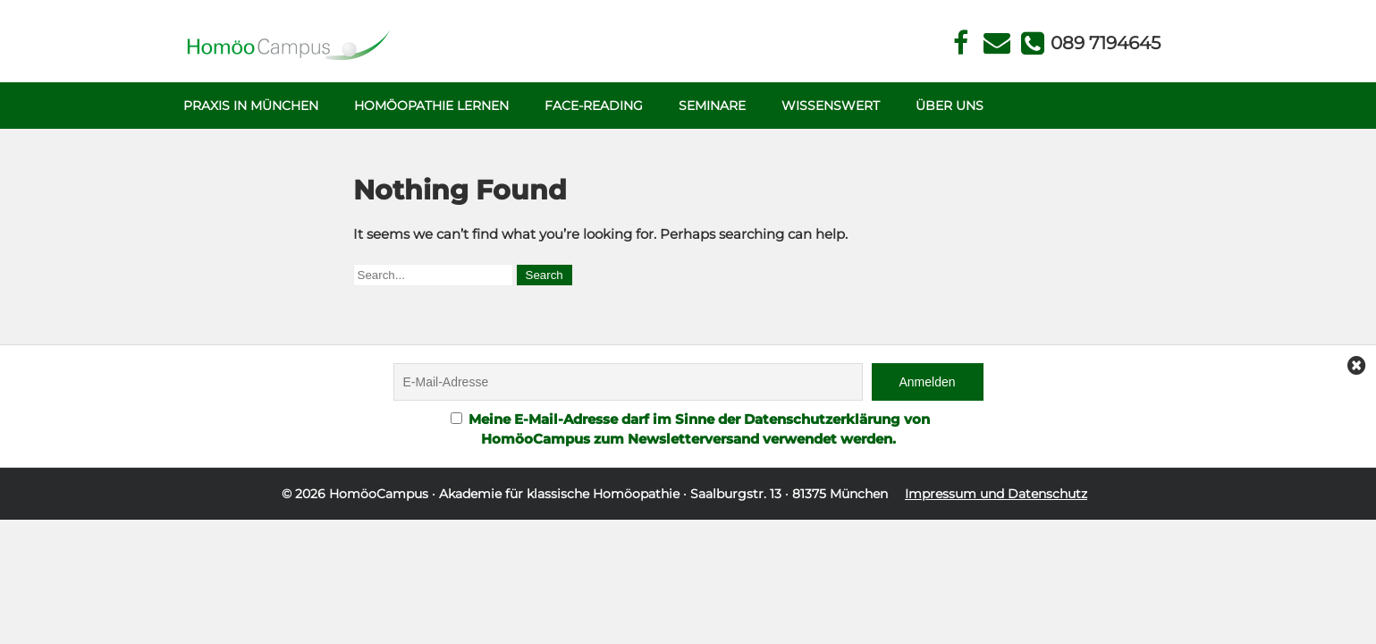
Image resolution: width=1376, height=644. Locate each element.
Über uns (949, 105)
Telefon (1104, 43)
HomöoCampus (378, 494)
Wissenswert (830, 105)
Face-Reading (593, 105)
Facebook (960, 43)
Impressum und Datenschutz (996, 494)
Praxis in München (250, 105)
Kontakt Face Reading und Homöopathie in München (996, 43)
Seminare (712, 105)
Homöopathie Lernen (431, 105)
